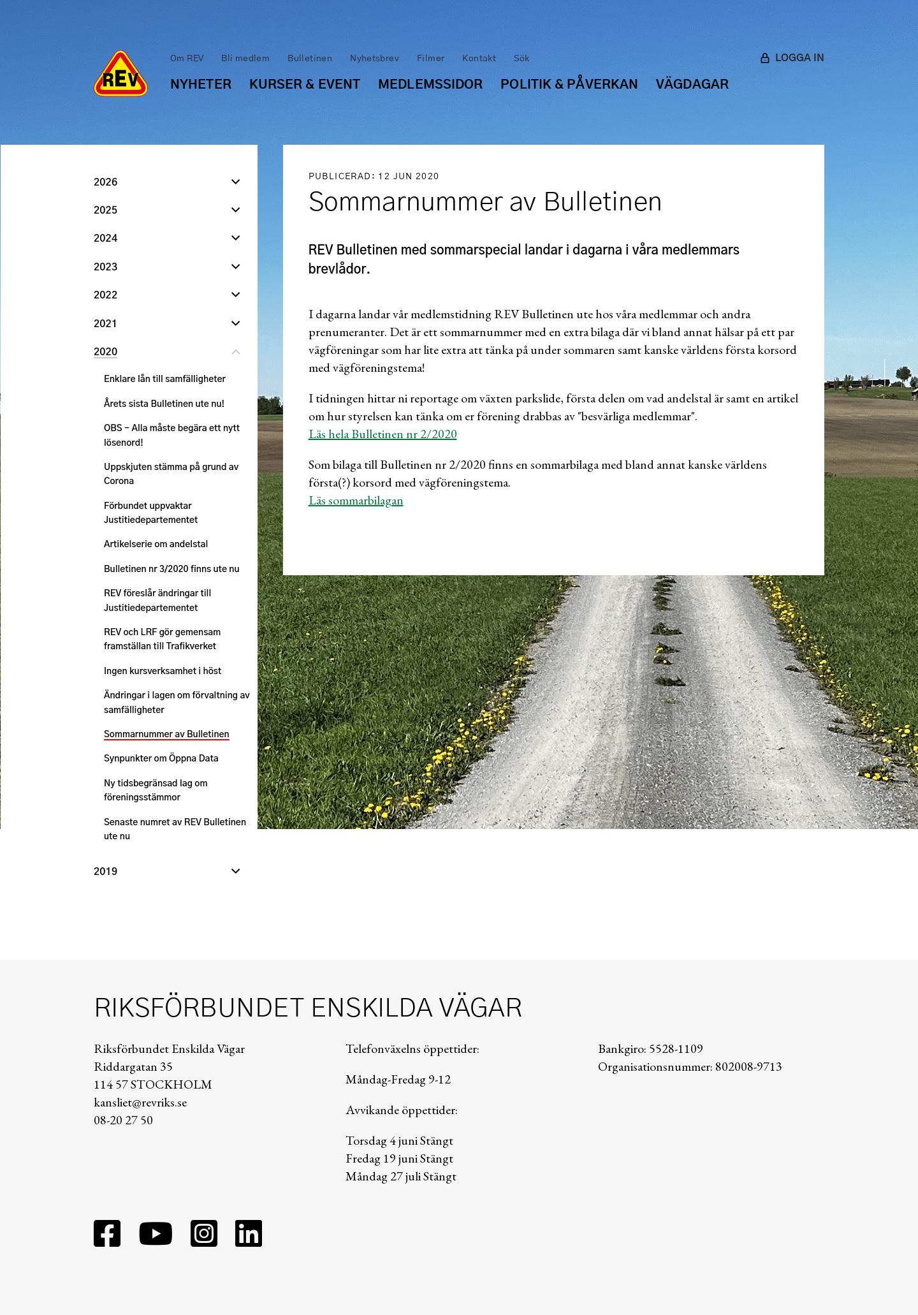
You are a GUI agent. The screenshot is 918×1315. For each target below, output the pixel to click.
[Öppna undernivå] (235, 183)
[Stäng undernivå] (235, 353)
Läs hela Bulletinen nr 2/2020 (383, 433)
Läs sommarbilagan (356, 500)
